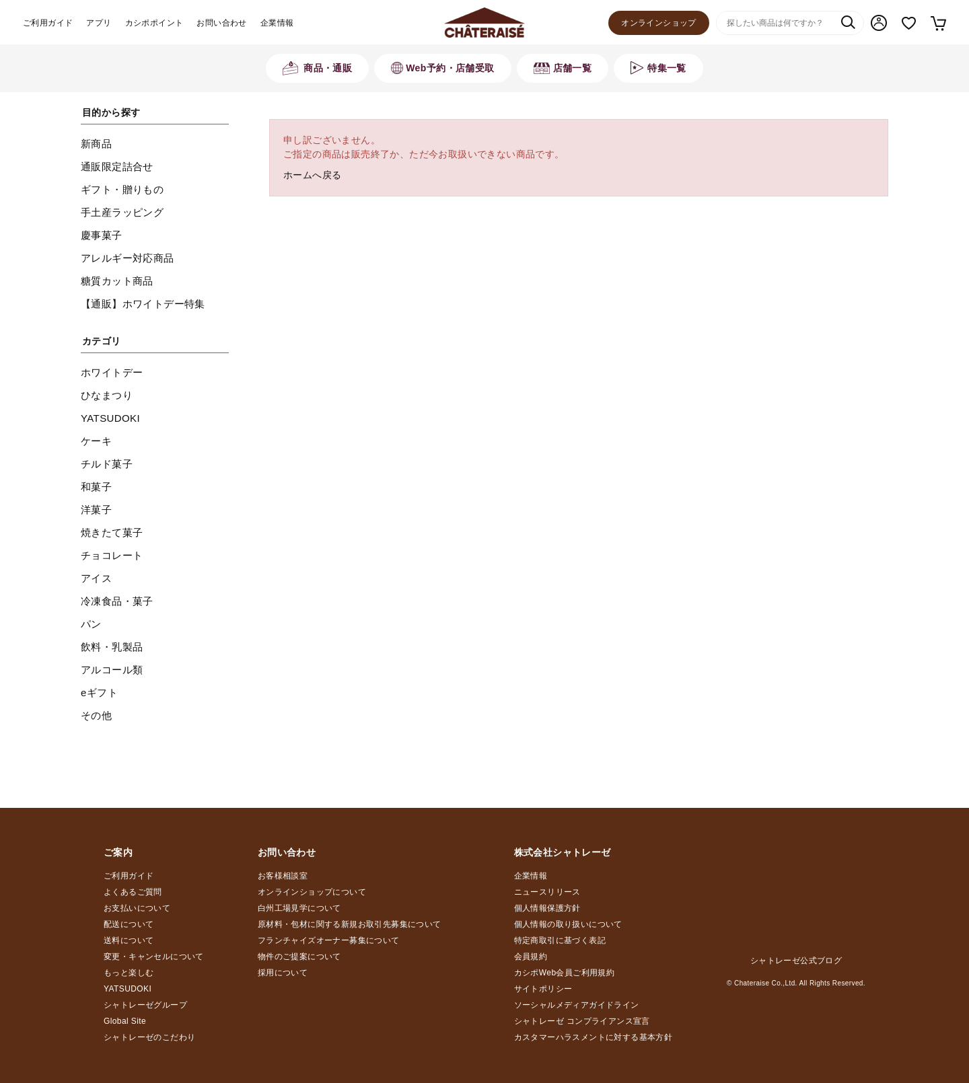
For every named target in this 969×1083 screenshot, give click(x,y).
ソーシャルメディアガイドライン (576, 1005)
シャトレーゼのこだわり (149, 1037)
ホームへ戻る (312, 175)
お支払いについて (137, 908)
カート (937, 23)
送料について (128, 940)
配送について (128, 924)
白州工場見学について (299, 908)
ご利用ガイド (48, 23)
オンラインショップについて (312, 892)
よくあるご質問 (133, 892)
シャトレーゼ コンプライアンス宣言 (582, 1021)
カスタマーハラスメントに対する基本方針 (593, 1037)
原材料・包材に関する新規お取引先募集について (349, 924)
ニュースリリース (547, 892)
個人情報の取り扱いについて (568, 924)
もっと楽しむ (128, 972)
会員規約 (531, 956)
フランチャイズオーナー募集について (329, 940)
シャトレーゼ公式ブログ (796, 960)
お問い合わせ (221, 23)
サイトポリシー (543, 989)
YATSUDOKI (127, 989)
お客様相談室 (283, 876)
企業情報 (277, 23)
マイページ (879, 23)
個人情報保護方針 (547, 908)
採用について (283, 972)
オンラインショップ (658, 23)
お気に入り (909, 23)
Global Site (125, 1021)
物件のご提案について (299, 956)
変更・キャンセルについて (154, 956)
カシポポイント (154, 23)
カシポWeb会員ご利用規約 (564, 972)
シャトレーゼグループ (145, 1005)
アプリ (98, 23)
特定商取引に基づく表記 (560, 940)
